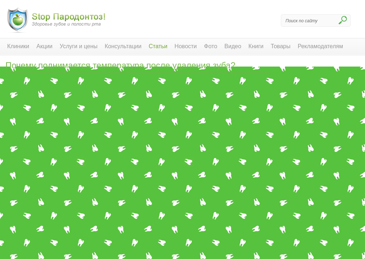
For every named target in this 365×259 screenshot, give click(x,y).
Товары (281, 46)
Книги (256, 46)
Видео (232, 46)
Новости (185, 46)
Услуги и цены (78, 46)
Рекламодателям (320, 46)
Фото (210, 46)
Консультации (123, 46)
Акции (44, 46)
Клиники (18, 46)
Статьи (158, 46)
